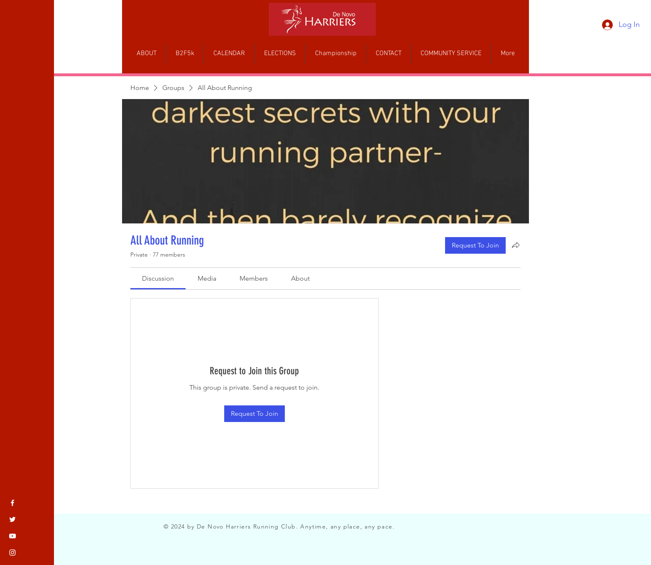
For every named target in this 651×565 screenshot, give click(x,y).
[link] (158, 278)
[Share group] (516, 245)
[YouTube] (12, 536)
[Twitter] (12, 519)
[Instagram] (12, 552)
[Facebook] (12, 503)
